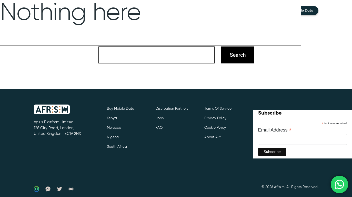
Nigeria (113, 137)
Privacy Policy (215, 118)
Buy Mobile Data (120, 108)
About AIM (212, 137)
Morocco (114, 127)
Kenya (112, 118)
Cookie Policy (215, 127)
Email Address (275, 130)
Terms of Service (218, 108)
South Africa (117, 146)
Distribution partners (172, 108)
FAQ (159, 127)
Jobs (160, 118)
